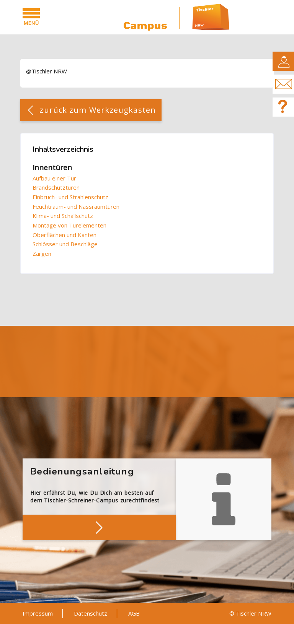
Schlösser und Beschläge (65, 244)
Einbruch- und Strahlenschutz (70, 197)
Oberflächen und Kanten (64, 235)
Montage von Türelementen (69, 225)
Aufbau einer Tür (54, 178)
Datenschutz (90, 613)
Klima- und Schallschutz (63, 215)
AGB (134, 613)
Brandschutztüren (56, 187)
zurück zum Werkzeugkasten (97, 110)
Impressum (38, 613)
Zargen (42, 253)
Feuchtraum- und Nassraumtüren (76, 206)
